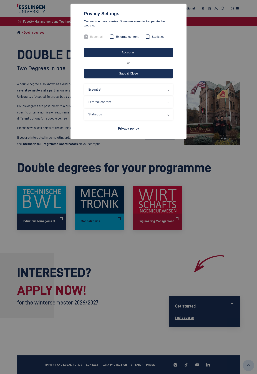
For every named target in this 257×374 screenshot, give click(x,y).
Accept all (128, 52)
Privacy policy (128, 128)
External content (127, 36)
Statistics (158, 36)
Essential (96, 36)
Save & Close (128, 73)
